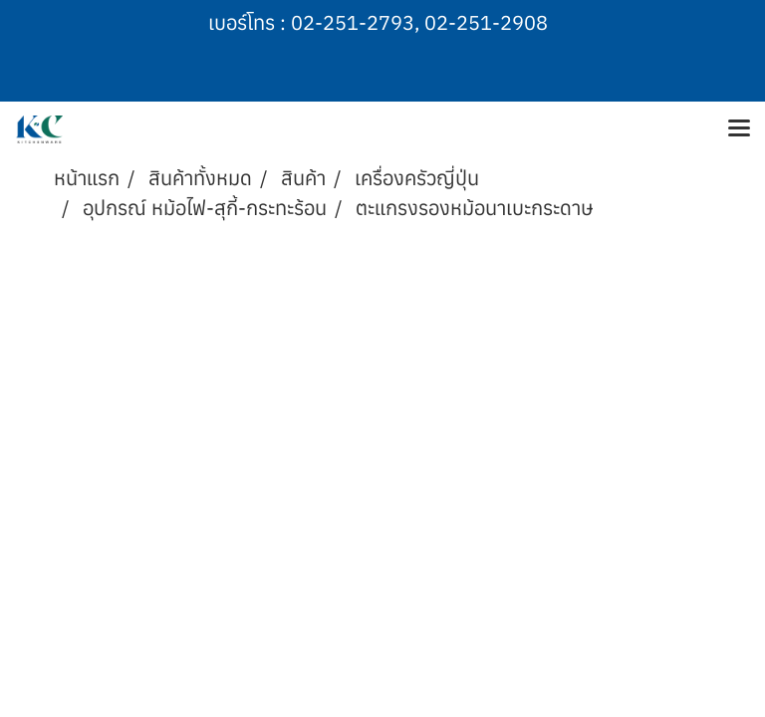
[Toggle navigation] (739, 129)
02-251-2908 (486, 22)
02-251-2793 (352, 22)
